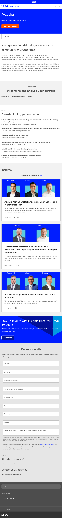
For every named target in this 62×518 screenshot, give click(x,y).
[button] (31, 493)
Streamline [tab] (5, 96)
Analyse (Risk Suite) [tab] (18, 96)
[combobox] (28, 486)
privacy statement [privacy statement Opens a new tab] (46, 445)
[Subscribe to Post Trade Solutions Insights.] (7, 338)
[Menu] (59, 6)
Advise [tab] (30, 96)
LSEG (35, 2)
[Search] (56, 6)
